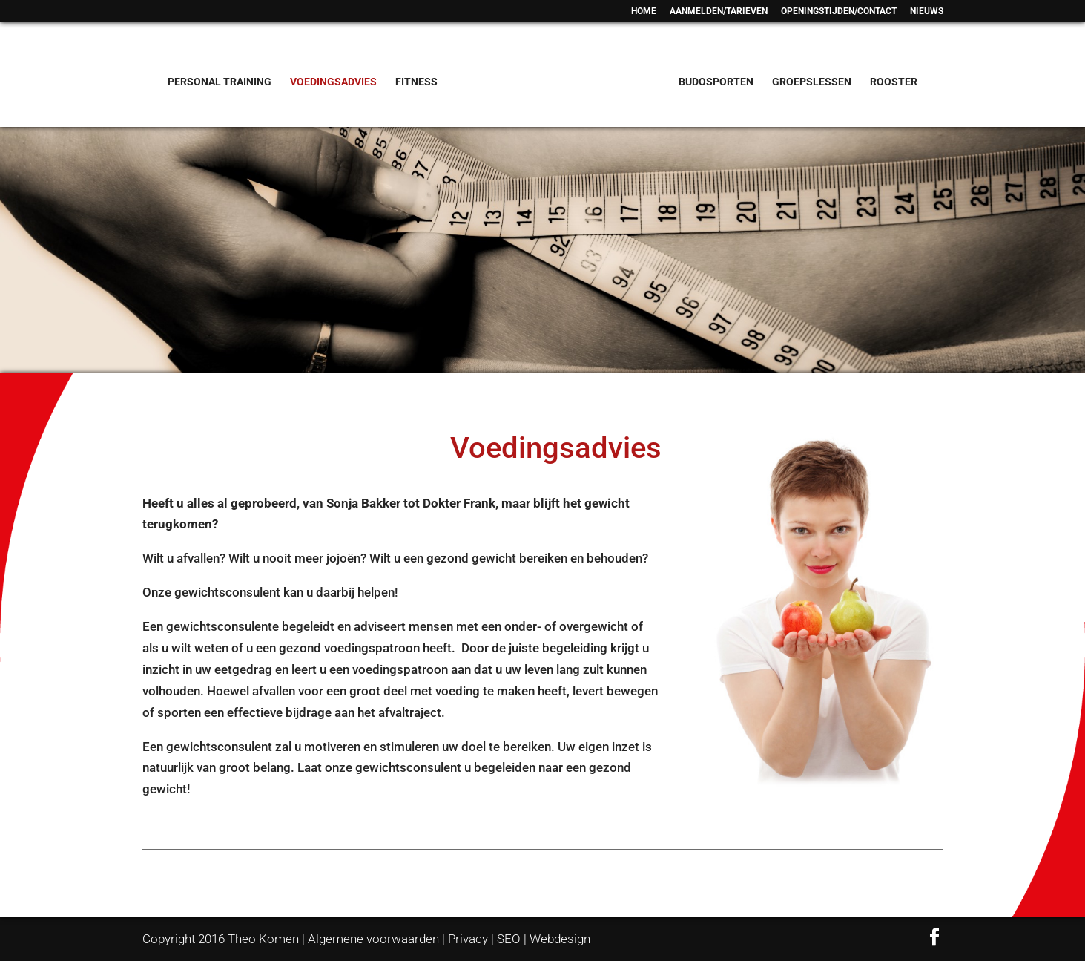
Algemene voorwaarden (373, 938)
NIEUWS (926, 11)
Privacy (468, 938)
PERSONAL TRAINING (219, 82)
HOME (643, 11)
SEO (509, 938)
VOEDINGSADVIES (333, 82)
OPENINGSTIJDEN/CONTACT (839, 11)
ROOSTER (893, 82)
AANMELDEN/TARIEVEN (719, 11)
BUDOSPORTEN (716, 82)
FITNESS (416, 82)
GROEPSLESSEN (811, 82)
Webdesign (560, 938)
